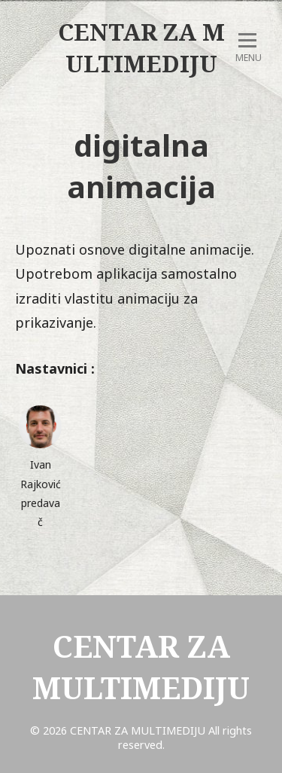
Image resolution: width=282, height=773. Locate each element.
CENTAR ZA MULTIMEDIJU (141, 47)
